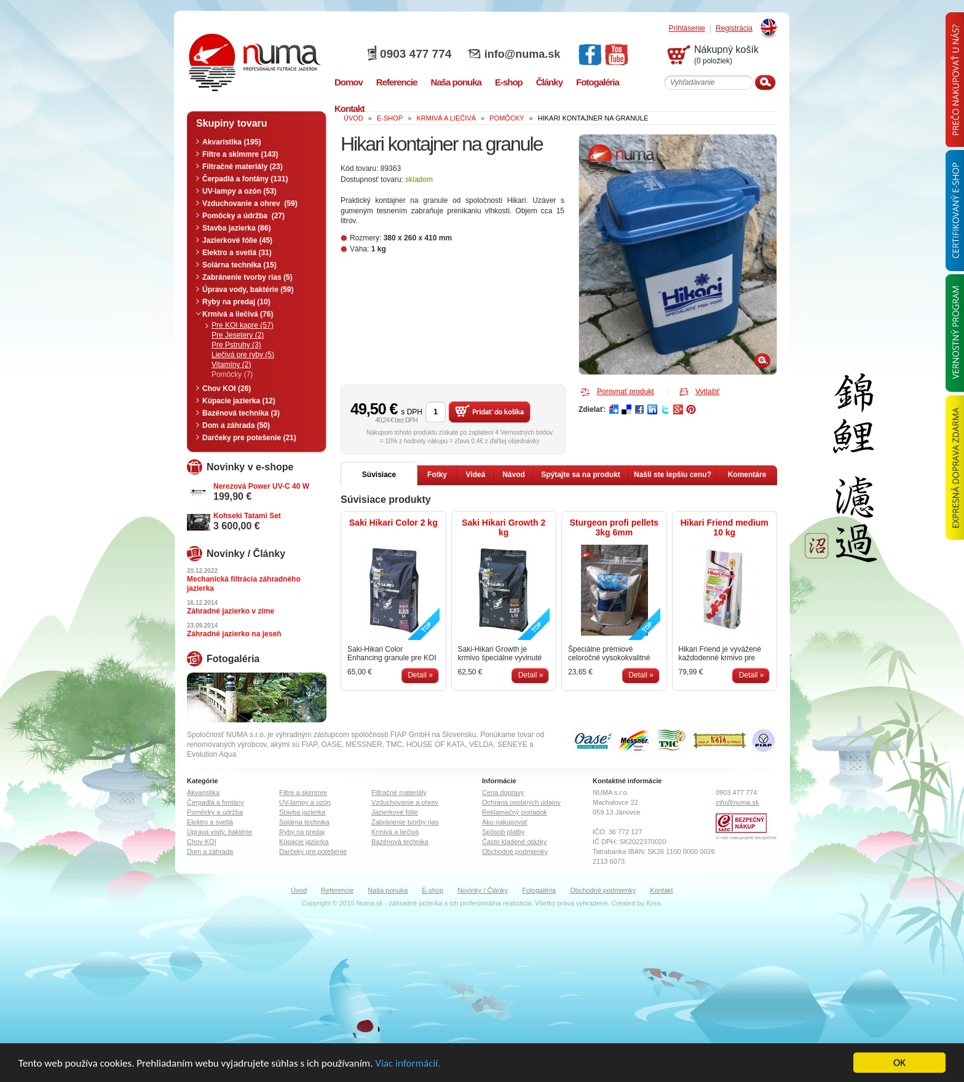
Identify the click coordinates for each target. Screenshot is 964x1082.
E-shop (432, 890)
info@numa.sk (522, 54)
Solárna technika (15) (239, 265)
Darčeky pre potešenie (313, 851)
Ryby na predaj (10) (236, 302)
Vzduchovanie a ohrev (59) (250, 203)
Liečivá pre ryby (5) (242, 354)
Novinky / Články (482, 890)
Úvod (299, 890)
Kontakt (661, 890)
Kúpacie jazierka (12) (238, 401)
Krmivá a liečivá (395, 831)
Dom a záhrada (210, 851)
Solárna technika (304, 822)
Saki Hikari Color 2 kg (393, 522)
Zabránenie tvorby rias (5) (247, 277)
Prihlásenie (687, 29)
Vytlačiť (707, 391)
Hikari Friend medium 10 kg (724, 527)
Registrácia (734, 29)
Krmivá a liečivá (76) (237, 314)
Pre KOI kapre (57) (242, 325)
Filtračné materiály (399, 792)
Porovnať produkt (625, 391)
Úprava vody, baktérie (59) (248, 289)
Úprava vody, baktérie (219, 831)
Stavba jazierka (302, 812)
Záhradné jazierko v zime (230, 611)
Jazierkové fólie (394, 812)
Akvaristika (203, 792)
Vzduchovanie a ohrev (404, 802)
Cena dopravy (503, 792)
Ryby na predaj (302, 831)
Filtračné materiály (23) (242, 166)
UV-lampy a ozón (305, 802)
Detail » (420, 675)
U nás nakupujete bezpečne (746, 837)
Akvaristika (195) (231, 142)
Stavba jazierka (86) (236, 228)
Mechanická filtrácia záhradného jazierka (244, 584)
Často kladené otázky (514, 841)
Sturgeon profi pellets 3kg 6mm (613, 527)
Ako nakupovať (504, 822)
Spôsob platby (503, 831)
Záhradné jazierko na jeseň (234, 634)
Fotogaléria (539, 890)
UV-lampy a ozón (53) (239, 191)
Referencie (337, 890)
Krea (653, 903)
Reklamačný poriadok (514, 812)
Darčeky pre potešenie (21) (249, 437)
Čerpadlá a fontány (215, 802)
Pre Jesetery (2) (237, 335)
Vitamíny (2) (231, 364)
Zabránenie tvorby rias (404, 822)
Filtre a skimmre (303, 792)
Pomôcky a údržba (215, 812)
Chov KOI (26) (226, 388)
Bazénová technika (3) (241, 413)
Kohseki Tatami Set (247, 515)
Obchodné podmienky (515, 851)
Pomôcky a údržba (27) (243, 215)
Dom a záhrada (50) (236, 425)
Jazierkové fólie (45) (237, 240)
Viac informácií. (407, 1063)
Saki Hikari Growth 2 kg (503, 527)
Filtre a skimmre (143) (240, 154)
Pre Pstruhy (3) (236, 345)
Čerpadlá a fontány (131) (245, 179)
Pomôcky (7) (232, 374)
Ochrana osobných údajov (521, 802)
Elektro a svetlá (210, 822)
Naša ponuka (388, 890)
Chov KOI (201, 841)
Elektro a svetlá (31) (237, 252)
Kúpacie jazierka (304, 841)
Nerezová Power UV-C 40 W (261, 486)
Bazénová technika (400, 841)
